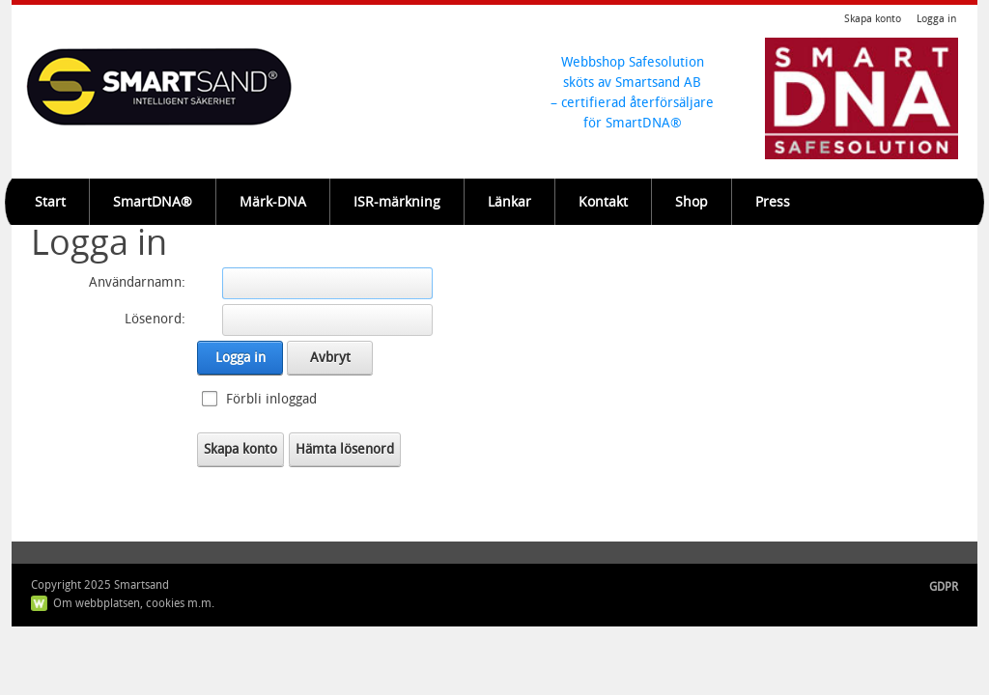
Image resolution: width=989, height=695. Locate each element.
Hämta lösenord (345, 449)
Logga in (936, 19)
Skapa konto (872, 19)
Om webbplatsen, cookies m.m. (133, 603)
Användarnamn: (137, 282)
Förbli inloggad (271, 399)
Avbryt (330, 357)
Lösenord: (155, 319)
